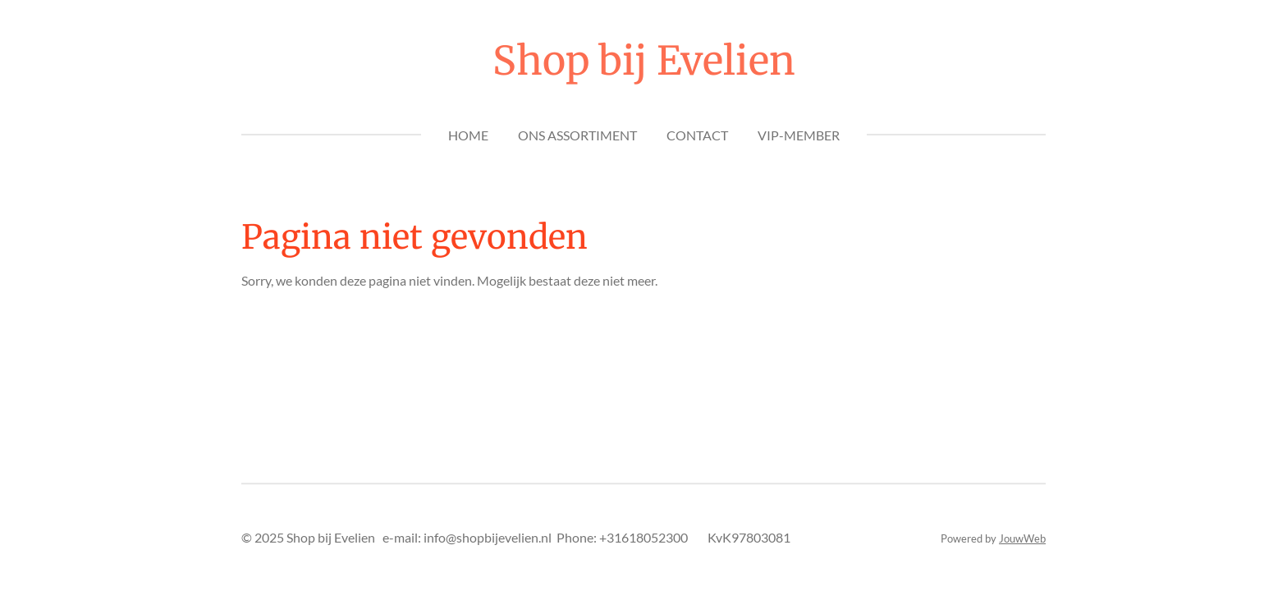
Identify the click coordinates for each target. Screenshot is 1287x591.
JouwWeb (1022, 538)
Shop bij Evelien (643, 60)
